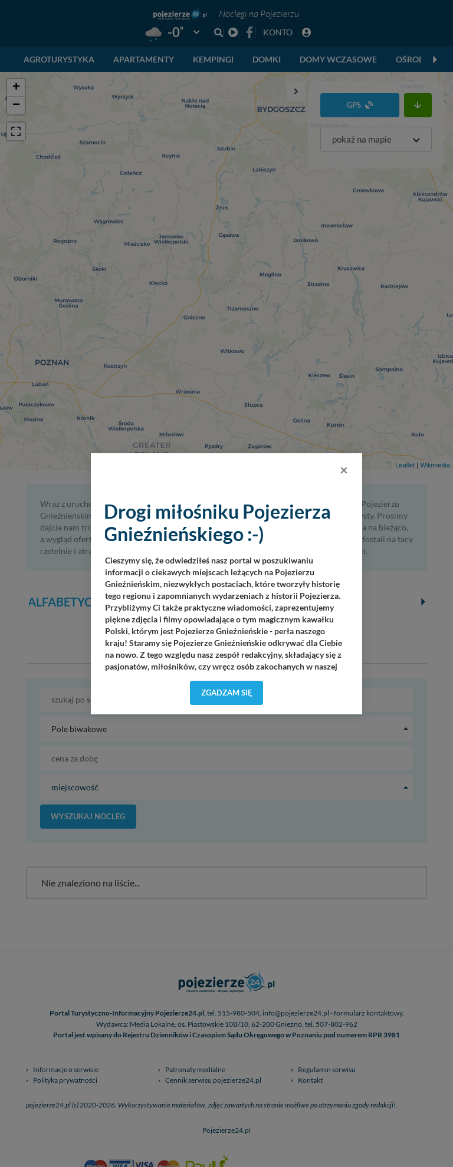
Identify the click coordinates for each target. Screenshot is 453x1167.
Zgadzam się (226, 692)
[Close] (343, 469)
